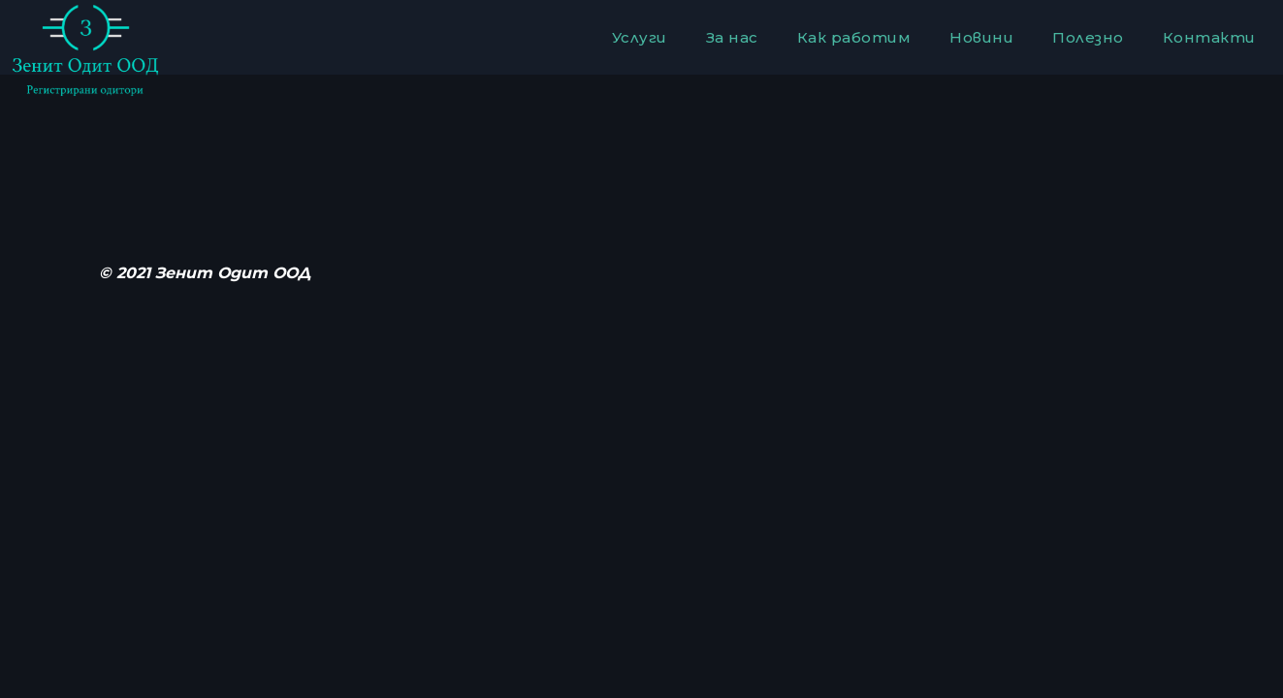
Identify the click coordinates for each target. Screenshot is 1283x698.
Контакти (1209, 37)
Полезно (1088, 37)
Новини (981, 37)
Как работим (854, 37)
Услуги (639, 37)
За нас (732, 37)
